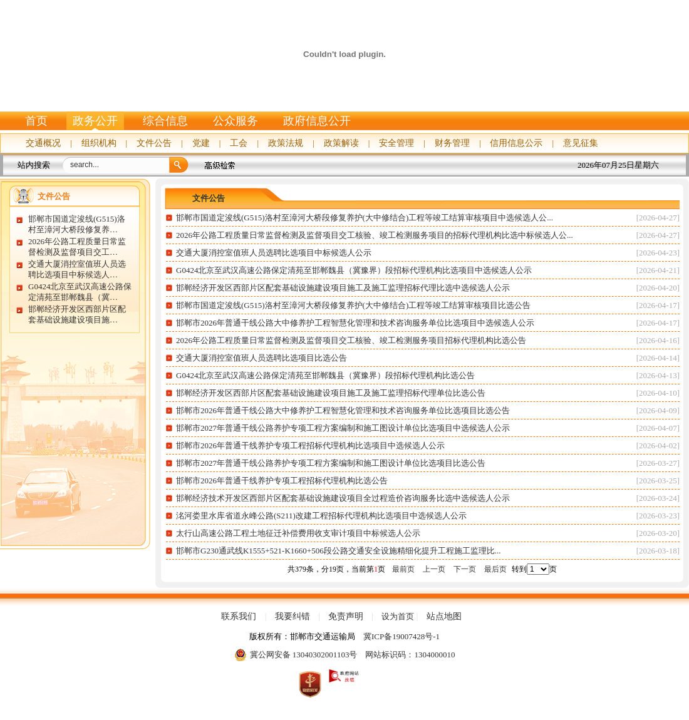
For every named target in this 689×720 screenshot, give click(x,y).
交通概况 (43, 143)
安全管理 (396, 143)
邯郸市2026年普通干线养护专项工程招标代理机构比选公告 (282, 480)
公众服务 (235, 121)
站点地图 (444, 616)
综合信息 (165, 121)
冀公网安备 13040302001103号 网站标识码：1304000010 (344, 655)
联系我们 (238, 616)
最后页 (495, 569)
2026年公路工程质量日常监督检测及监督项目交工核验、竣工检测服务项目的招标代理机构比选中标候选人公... (374, 235)
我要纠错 (292, 616)
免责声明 (345, 616)
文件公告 (154, 143)
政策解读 (341, 143)
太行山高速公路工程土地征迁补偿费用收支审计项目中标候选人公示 (298, 533)
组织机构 (99, 143)
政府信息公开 (317, 121)
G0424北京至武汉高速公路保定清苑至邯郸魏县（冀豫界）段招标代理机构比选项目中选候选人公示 (354, 270)
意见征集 (580, 143)
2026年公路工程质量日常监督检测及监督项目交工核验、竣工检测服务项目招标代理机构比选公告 (351, 340)
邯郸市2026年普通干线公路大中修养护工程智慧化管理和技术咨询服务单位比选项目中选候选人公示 (355, 322)
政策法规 (285, 143)
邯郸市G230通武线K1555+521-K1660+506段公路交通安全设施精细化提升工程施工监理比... (338, 550)
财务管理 (452, 143)
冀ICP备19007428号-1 (401, 636)
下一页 (464, 569)
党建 (201, 143)
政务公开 (95, 121)
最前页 (403, 569)
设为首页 (397, 616)
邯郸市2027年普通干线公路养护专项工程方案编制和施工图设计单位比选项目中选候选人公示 (343, 428)
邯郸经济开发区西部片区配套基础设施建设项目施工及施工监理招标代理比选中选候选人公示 (343, 287)
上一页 (434, 569)
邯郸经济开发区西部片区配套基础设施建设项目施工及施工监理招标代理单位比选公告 (330, 393)
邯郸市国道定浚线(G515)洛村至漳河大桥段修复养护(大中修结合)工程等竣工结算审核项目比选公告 (353, 305)
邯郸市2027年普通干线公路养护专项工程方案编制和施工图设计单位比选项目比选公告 (330, 463)
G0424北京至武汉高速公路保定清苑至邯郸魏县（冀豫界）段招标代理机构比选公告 (325, 375)
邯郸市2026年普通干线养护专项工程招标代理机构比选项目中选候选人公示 (310, 445)
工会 (238, 143)
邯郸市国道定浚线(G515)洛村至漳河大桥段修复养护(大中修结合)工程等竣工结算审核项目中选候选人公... (364, 217)
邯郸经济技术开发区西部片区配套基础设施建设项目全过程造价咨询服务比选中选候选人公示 (343, 498)
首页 (36, 121)
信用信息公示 (516, 143)
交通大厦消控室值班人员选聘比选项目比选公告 (261, 358)
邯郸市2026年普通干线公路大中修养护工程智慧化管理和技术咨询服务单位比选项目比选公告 (343, 410)
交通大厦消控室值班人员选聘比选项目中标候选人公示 (273, 252)
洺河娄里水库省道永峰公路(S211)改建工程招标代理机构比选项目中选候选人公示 (322, 515)
